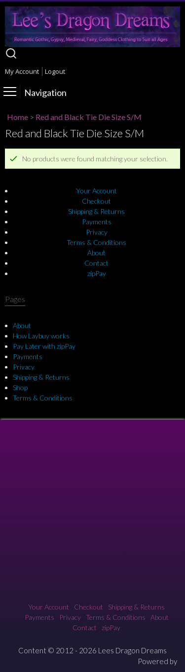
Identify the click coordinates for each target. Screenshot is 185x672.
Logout (55, 71)
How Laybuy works (41, 336)
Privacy (97, 232)
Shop (20, 387)
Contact (96, 263)
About (96, 252)
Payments (96, 221)
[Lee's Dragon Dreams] (92, 44)
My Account (22, 71)
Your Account (96, 190)
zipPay (96, 273)
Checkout (96, 201)
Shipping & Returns (96, 211)
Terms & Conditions (96, 242)
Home (17, 117)
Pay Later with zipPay (44, 346)
